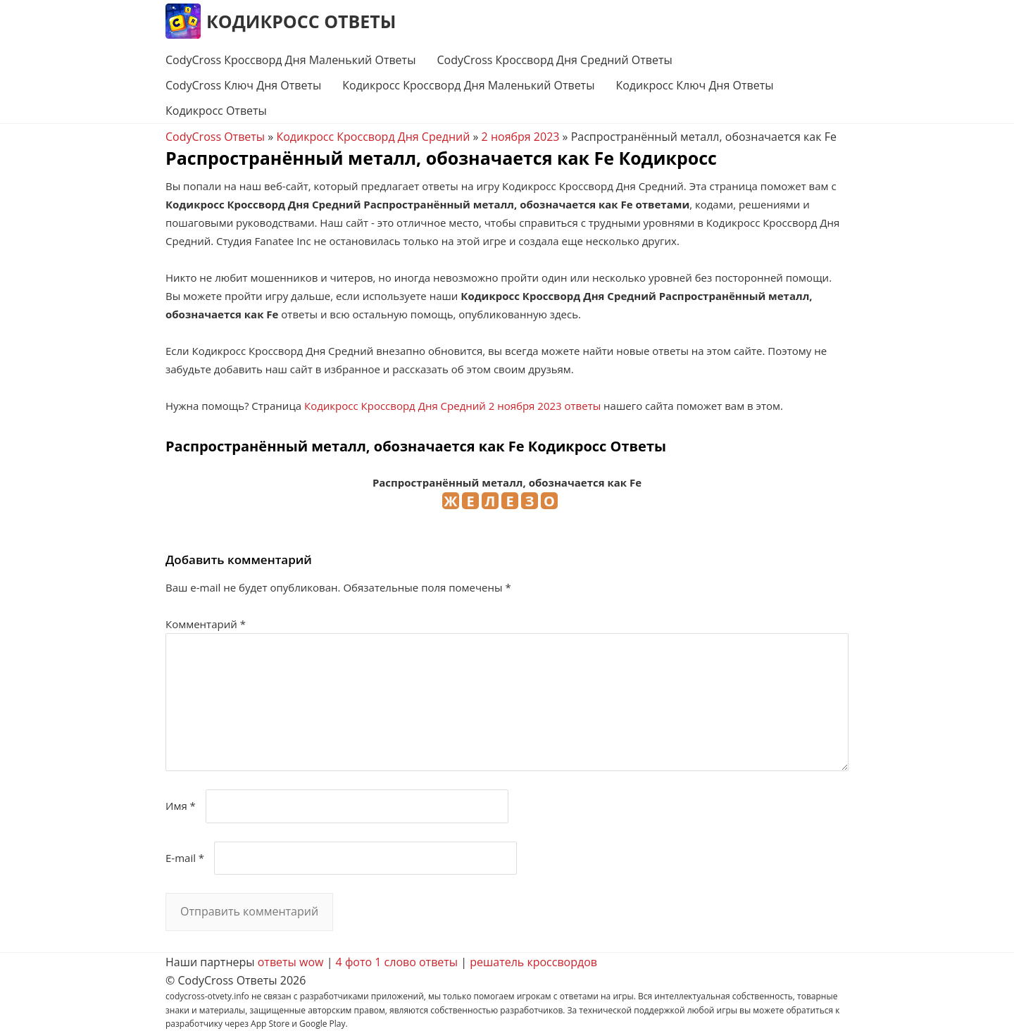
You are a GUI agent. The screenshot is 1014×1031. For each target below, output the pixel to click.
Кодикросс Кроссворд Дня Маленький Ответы (468, 85)
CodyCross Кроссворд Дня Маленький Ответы (290, 60)
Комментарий (205, 624)
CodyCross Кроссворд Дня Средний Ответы (554, 60)
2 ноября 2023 (521, 136)
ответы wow (291, 962)
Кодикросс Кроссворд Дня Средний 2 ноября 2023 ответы (452, 406)
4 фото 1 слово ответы (397, 962)
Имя (180, 806)
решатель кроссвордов (533, 962)
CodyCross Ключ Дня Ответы (243, 85)
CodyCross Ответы (215, 136)
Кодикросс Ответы (301, 21)
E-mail (184, 858)
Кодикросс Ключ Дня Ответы (694, 85)
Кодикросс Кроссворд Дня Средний (373, 136)
